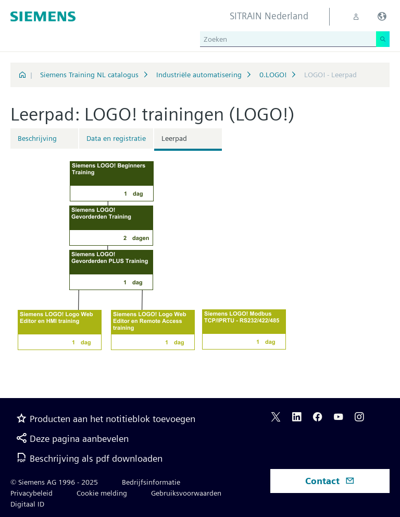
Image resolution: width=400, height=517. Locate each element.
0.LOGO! (272, 74)
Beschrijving (37, 138)
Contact (330, 480)
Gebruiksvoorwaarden (186, 493)
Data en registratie (116, 138)
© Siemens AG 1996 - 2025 (54, 482)
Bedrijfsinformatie (151, 482)
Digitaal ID (27, 504)
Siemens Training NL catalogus (89, 74)
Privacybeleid (31, 493)
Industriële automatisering (199, 74)
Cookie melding (102, 493)
